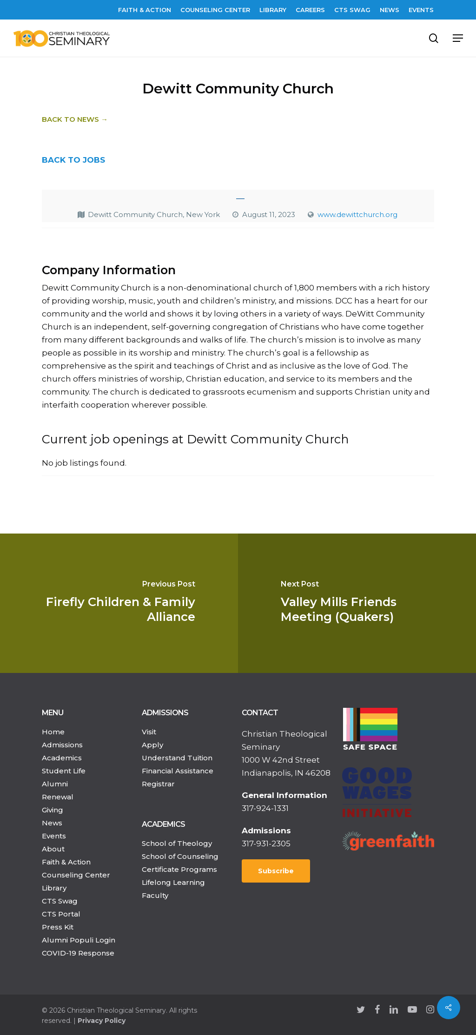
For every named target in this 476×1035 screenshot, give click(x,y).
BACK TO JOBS (73, 160)
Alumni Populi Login (78, 940)
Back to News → (75, 119)
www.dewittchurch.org (357, 214)
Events (54, 835)
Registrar (158, 783)
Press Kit (57, 927)
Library (54, 887)
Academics (62, 757)
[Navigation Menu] (458, 38)
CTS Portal (61, 914)
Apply (152, 744)
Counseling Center (76, 874)
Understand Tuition (177, 757)
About (53, 848)
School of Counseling (180, 856)
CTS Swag (60, 901)
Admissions (62, 744)
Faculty (155, 895)
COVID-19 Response (78, 953)
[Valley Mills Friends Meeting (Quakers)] (357, 603)
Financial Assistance (177, 770)
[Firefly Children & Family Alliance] (119, 603)
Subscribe (276, 871)
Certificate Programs (179, 869)
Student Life (64, 770)
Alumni (55, 783)
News (52, 822)
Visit (149, 731)
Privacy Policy (102, 1020)
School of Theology (177, 843)
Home (53, 731)
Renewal (57, 796)
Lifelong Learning (173, 882)
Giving (52, 809)
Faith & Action (66, 861)
